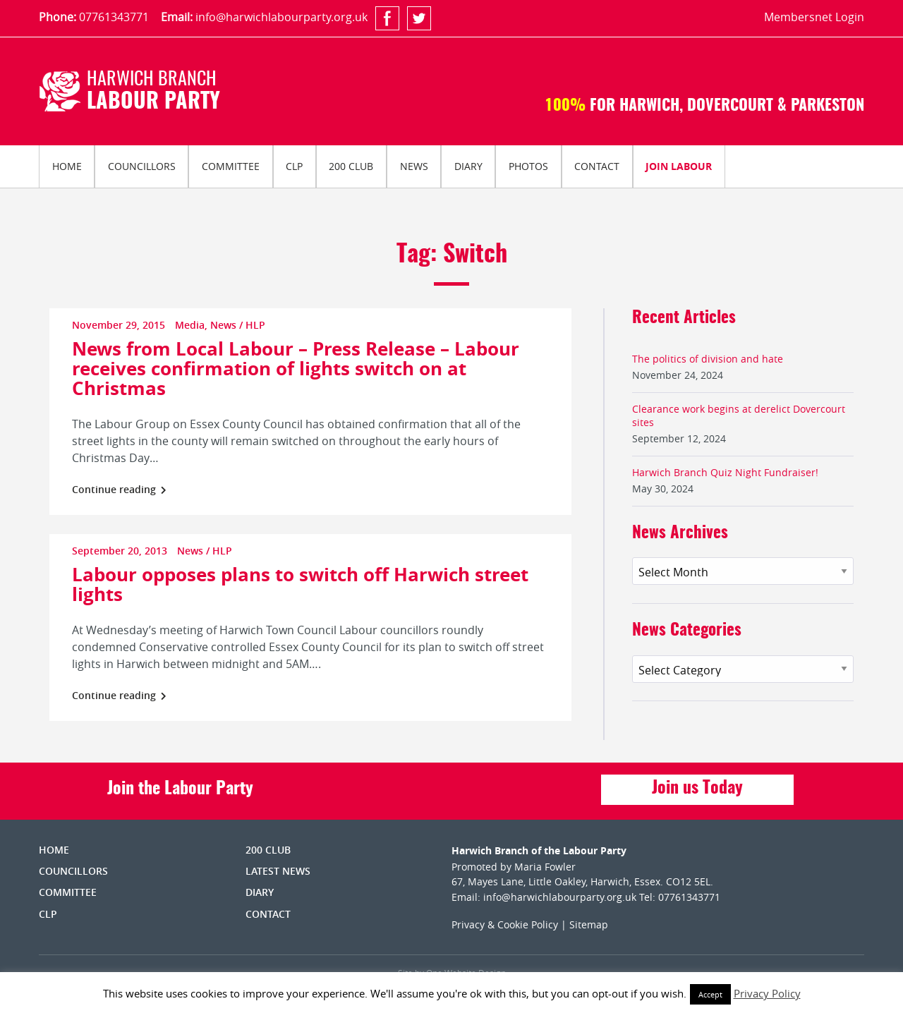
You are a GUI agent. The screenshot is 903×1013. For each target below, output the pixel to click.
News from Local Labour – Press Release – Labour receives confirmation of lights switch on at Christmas (295, 368)
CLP (294, 166)
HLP (255, 325)
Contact (596, 166)
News (414, 166)
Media (190, 325)
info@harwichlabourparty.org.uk (281, 17)
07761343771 (114, 17)
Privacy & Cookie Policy (505, 924)
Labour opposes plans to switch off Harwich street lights (300, 584)
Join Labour (679, 166)
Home (67, 166)
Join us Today (697, 788)
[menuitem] (67, 166)
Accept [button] (710, 994)
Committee (231, 166)
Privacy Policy (767, 993)
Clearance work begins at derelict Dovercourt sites (738, 415)
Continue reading (119, 489)
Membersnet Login (814, 17)
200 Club (351, 166)
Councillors (142, 166)
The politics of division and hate (707, 358)
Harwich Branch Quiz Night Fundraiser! (725, 472)
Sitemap (588, 924)
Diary (468, 166)
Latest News (278, 871)
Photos (528, 166)
